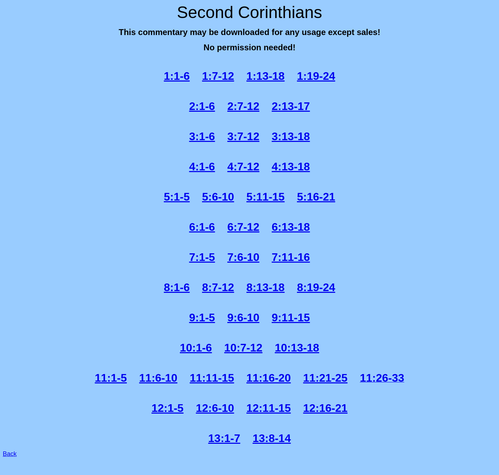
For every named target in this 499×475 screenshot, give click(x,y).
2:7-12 (243, 106)
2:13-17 (291, 106)
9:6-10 (243, 317)
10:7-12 (243, 347)
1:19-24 (316, 76)
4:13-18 (291, 166)
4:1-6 (202, 166)
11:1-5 (111, 378)
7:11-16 (291, 257)
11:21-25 (325, 378)
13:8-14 (272, 438)
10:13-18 (297, 347)
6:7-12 (243, 227)
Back (10, 453)
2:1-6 (202, 106)
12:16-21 (325, 408)
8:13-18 (265, 287)
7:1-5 (202, 257)
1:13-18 (265, 76)
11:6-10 (158, 378)
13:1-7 (224, 438)
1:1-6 (177, 76)
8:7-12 (218, 287)
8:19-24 (316, 287)
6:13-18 (291, 227)
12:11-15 (268, 408)
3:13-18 (291, 136)
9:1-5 (202, 317)
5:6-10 (218, 196)
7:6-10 (243, 257)
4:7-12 (243, 166)
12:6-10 (215, 408)
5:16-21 (316, 196)
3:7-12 (243, 136)
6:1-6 (202, 227)
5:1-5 (177, 196)
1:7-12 (218, 76)
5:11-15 (265, 196)
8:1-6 (177, 287)
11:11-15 (212, 378)
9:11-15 (291, 317)
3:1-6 (202, 136)
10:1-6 (196, 347)
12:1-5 (167, 408)
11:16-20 (268, 378)
